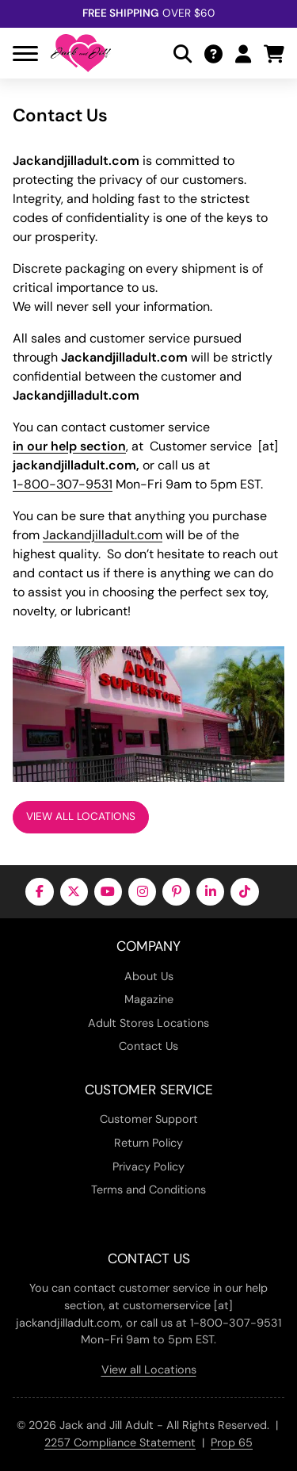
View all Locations (148, 1369)
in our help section (69, 446)
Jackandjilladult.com (102, 535)
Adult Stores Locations (148, 1023)
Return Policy (148, 1143)
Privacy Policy (148, 1166)
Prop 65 (232, 1442)
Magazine (148, 999)
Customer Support (149, 1119)
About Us (148, 976)
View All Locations (80, 816)
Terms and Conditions (148, 1189)
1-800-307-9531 (62, 484)
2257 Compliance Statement (120, 1442)
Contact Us (148, 1046)
